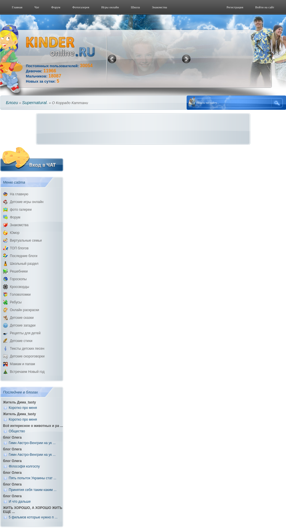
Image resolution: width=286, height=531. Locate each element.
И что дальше (20, 502)
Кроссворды (19, 287)
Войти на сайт (264, 7)
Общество (17, 431)
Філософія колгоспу (24, 466)
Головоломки (20, 295)
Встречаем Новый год (27, 372)
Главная (17, 7)
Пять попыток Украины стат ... (33, 478)
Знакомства (159, 7)
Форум (55, 7)
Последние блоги (23, 256)
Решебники (19, 271)
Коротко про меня (23, 408)
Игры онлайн (110, 7)
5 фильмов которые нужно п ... (33, 517)
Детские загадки (23, 325)
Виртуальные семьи (26, 240)
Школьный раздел (24, 264)
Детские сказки (22, 318)
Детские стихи (21, 341)
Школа (135, 7)
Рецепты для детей (25, 333)
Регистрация (235, 7)
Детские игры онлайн (27, 202)
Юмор (15, 233)
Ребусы (16, 302)
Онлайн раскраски (24, 310)
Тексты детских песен (27, 349)
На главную (19, 194)
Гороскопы (18, 279)
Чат (36, 7)
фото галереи (21, 210)
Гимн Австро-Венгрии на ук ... (32, 443)
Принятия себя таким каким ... (33, 490)
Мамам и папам (22, 364)
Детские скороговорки (27, 356)
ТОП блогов (19, 248)
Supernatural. (35, 102)
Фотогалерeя (80, 7)
